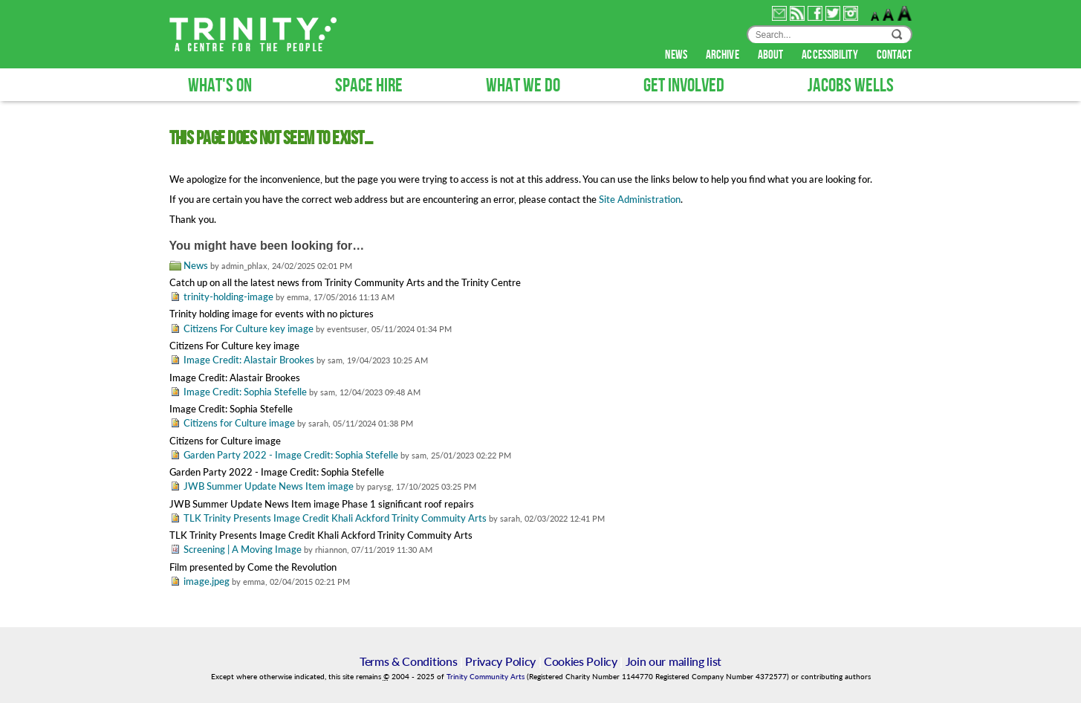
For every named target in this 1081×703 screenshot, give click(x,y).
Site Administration (640, 199)
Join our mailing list (673, 661)
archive (723, 55)
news (677, 55)
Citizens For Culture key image (249, 328)
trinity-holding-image (228, 296)
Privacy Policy (500, 661)
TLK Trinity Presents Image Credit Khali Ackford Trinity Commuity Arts (335, 518)
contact (894, 55)
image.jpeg (207, 581)
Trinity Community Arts (487, 677)
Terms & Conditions (408, 661)
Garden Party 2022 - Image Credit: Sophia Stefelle (291, 455)
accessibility (831, 55)
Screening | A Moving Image (243, 549)
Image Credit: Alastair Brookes (249, 360)
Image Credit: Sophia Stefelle (245, 392)
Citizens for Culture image (239, 423)
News (196, 265)
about (772, 55)
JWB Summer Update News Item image (269, 486)
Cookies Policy (580, 661)
